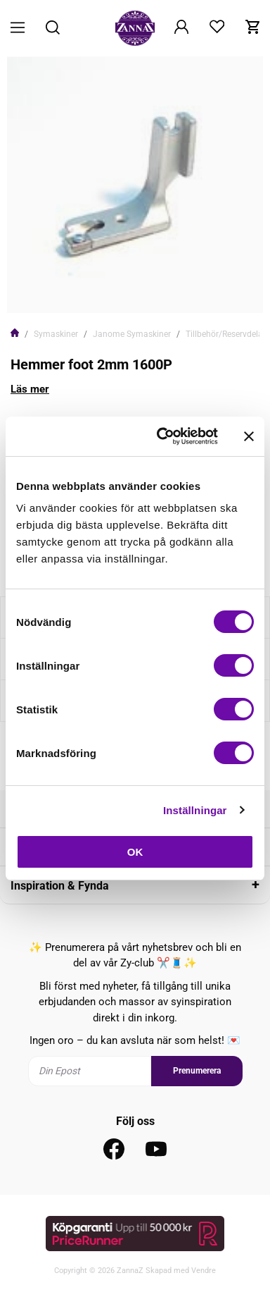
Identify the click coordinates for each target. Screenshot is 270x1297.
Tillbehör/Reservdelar (226, 334)
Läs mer (30, 389)
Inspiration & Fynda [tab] (60, 885)
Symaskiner (56, 334)
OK (135, 852)
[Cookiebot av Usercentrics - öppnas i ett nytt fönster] (162, 436)
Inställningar (194, 810)
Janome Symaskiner (132, 334)
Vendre (203, 1270)
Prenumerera (197, 1071)
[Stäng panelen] (249, 436)
